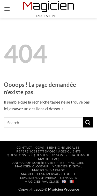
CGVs (39, 147)
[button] (7, 9)
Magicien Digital (67, 166)
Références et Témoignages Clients (48, 151)
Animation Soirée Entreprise (38, 163)
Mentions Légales (63, 147)
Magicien (76, 163)
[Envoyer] (88, 122)
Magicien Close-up (31, 166)
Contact (24, 147)
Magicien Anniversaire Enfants (48, 178)
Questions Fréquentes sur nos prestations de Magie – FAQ (48, 157)
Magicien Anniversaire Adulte (48, 174)
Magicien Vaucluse (42, 181)
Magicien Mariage (48, 170)
